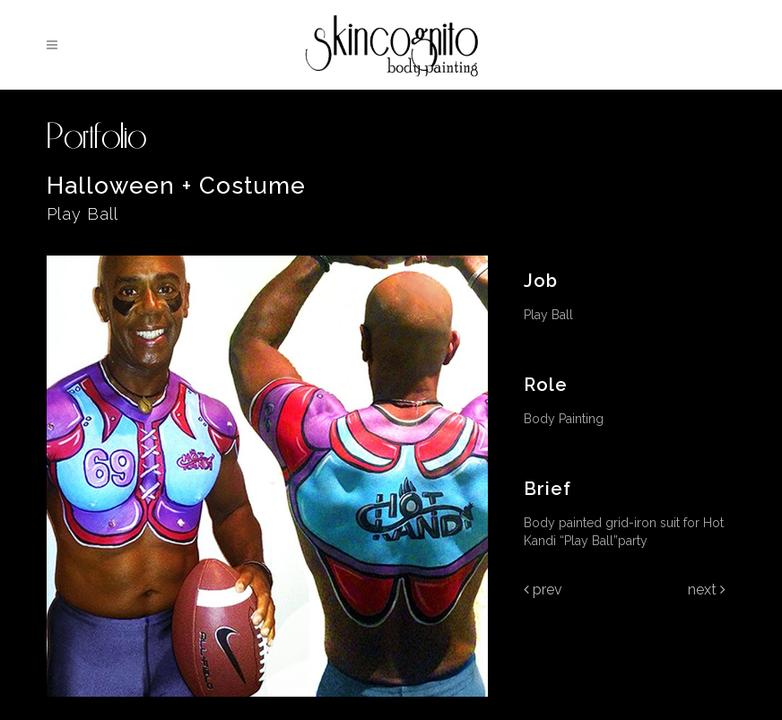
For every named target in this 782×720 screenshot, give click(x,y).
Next (707, 589)
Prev (543, 589)
